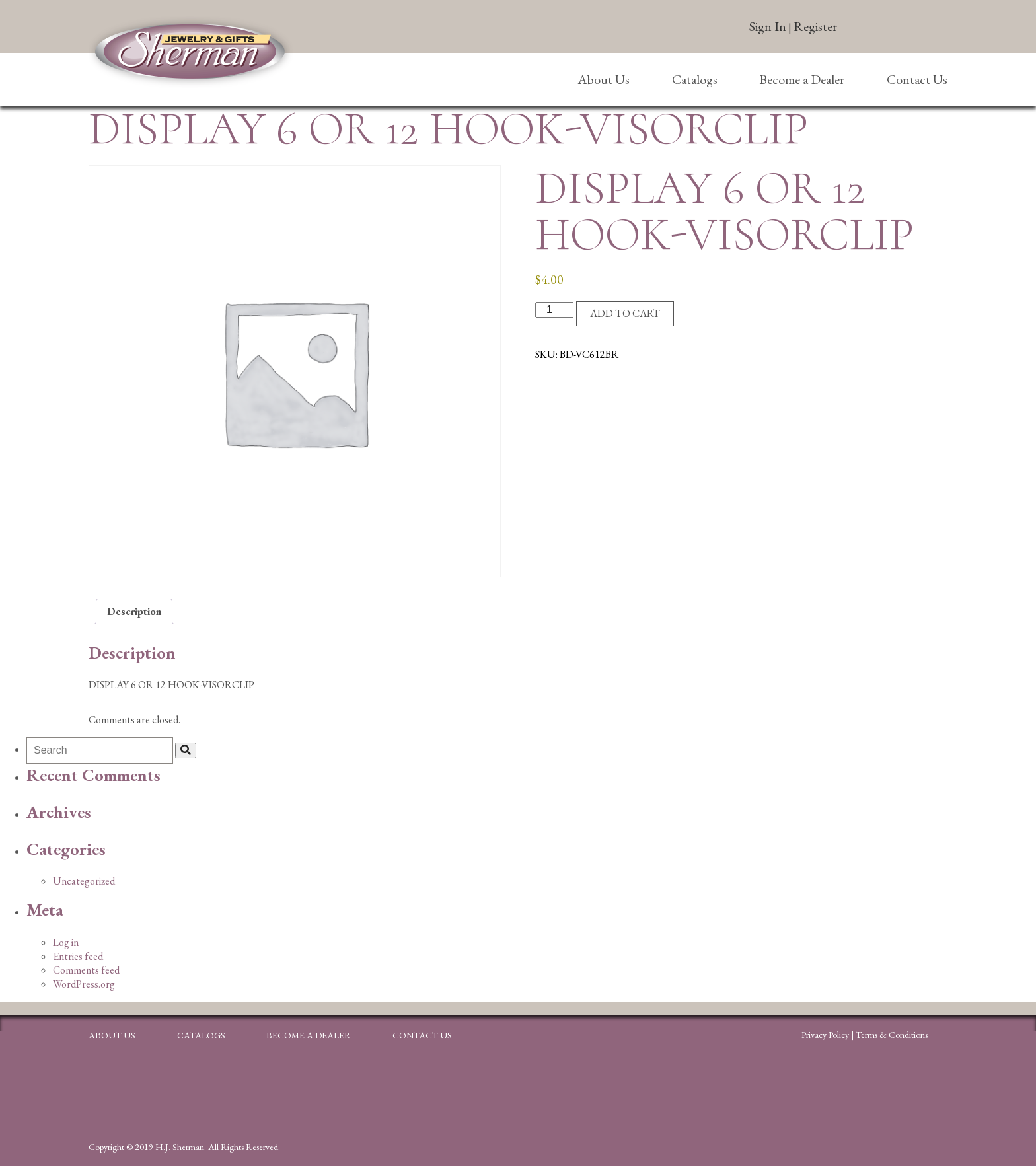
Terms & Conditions (892, 1034)
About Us (603, 79)
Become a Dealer (801, 79)
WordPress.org (84, 984)
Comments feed (86, 970)
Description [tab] (134, 611)
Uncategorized (84, 881)
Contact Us (917, 79)
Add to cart (625, 313)
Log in (66, 942)
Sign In (767, 26)
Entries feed (78, 956)
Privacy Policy (825, 1034)
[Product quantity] (554, 310)
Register (815, 26)
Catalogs (695, 79)
